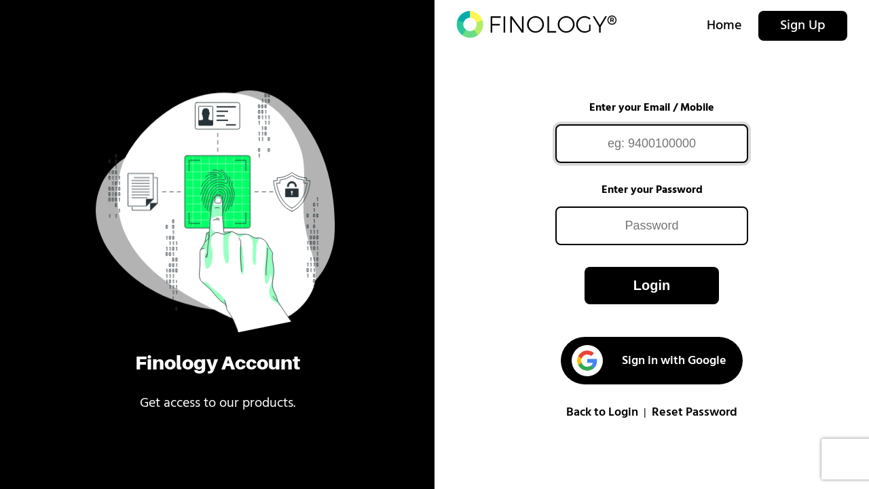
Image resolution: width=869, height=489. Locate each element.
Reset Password (694, 412)
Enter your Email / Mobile (651, 108)
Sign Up (803, 26)
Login (651, 285)
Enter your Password (652, 190)
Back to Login (602, 412)
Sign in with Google (649, 360)
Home (724, 26)
